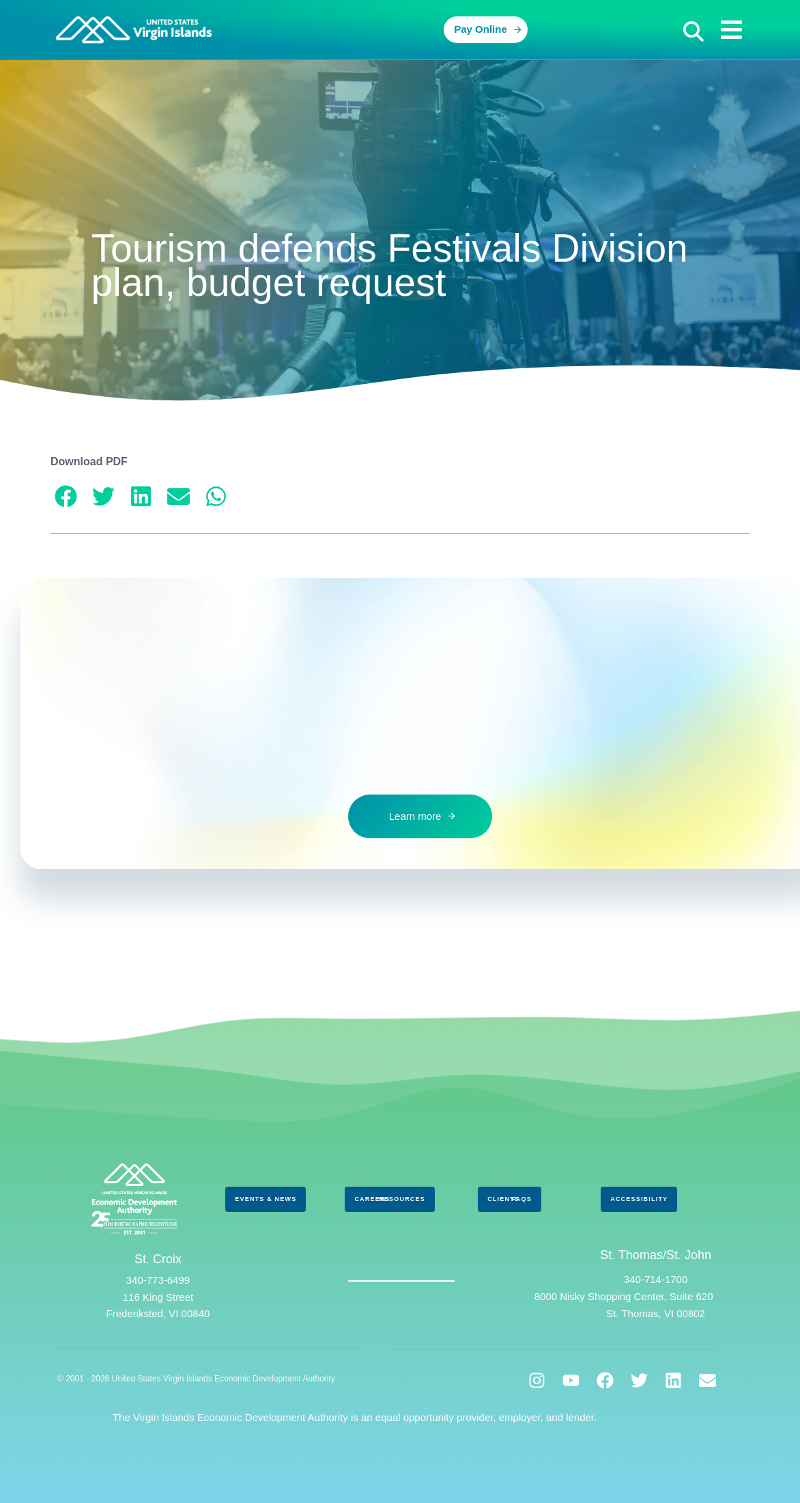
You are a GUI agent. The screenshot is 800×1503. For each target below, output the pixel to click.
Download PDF (89, 461)
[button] (693, 31)
